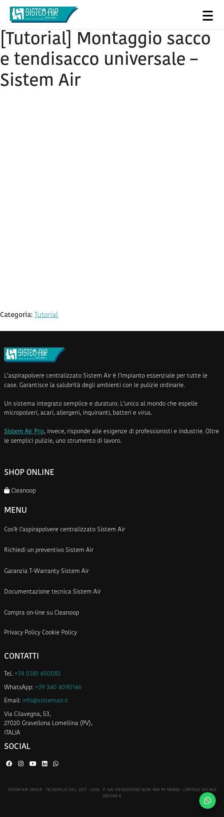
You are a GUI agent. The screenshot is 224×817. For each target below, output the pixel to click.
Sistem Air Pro (24, 432)
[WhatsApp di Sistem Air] (56, 764)
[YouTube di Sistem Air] (33, 764)
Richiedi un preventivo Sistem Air (48, 550)
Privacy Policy (22, 633)
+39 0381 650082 (37, 674)
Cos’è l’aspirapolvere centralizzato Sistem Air (64, 530)
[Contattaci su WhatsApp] (207, 800)
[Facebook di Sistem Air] (10, 764)
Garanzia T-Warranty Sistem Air (46, 571)
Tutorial (46, 315)
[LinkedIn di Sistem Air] (45, 764)
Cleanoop (20, 490)
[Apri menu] (207, 15)
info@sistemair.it (45, 701)
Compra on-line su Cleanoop (41, 613)
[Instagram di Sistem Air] (21, 764)
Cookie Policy (59, 633)
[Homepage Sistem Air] (44, 15)
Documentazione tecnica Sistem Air (52, 592)
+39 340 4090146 (58, 688)
